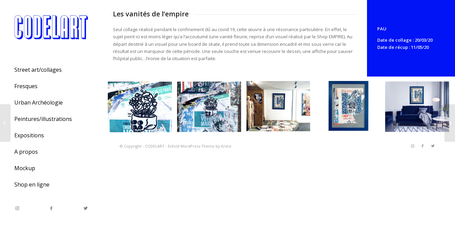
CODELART (154, 146)
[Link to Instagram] (17, 208)
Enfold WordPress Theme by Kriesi (199, 146)
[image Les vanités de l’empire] (142, 109)
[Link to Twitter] (85, 208)
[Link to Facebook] (51, 208)
